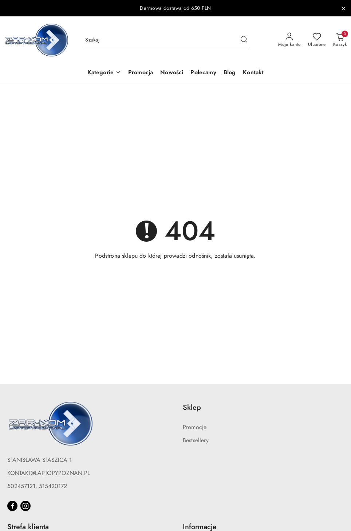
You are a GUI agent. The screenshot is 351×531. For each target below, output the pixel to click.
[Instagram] (25, 506)
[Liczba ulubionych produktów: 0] (317, 40)
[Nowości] (171, 73)
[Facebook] (12, 506)
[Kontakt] (253, 73)
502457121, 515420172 (37, 486)
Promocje (194, 427)
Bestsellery (196, 440)
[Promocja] (140, 73)
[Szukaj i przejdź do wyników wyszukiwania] (244, 40)
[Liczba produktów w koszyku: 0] (340, 40)
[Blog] (230, 73)
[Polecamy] (203, 73)
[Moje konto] (289, 40)
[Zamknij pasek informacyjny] (343, 8)
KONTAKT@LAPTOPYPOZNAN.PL (48, 473)
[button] (104, 73)
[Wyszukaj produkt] (166, 39)
